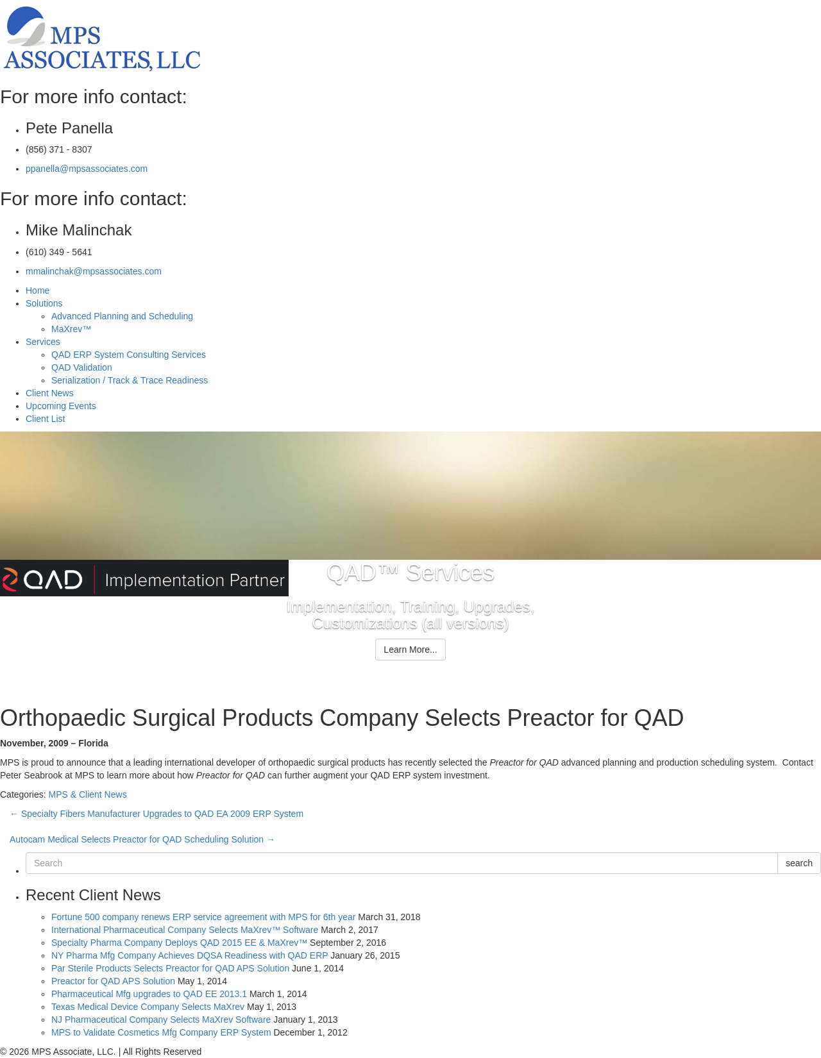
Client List (45, 419)
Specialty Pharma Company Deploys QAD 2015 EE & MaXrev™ (179, 942)
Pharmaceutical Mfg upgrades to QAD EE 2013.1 (149, 994)
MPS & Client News (87, 794)
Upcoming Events (61, 406)
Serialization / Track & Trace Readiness (129, 380)
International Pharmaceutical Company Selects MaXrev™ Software (184, 930)
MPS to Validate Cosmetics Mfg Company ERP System (161, 1032)
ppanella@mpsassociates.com (87, 169)
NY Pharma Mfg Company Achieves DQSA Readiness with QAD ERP (189, 955)
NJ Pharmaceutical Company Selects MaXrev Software (161, 1019)
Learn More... (410, 649)
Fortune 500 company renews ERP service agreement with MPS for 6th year (203, 917)
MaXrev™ (71, 329)
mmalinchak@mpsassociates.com (94, 271)
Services (43, 342)
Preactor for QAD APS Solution (113, 981)
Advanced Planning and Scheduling (122, 316)
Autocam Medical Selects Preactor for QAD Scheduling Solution (142, 839)
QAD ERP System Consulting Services (128, 354)
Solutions (44, 303)
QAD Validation (81, 367)
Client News (50, 393)
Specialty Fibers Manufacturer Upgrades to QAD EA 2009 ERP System (156, 814)
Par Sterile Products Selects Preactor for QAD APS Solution (170, 968)
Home (37, 290)
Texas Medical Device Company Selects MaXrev (147, 1007)
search (799, 863)
